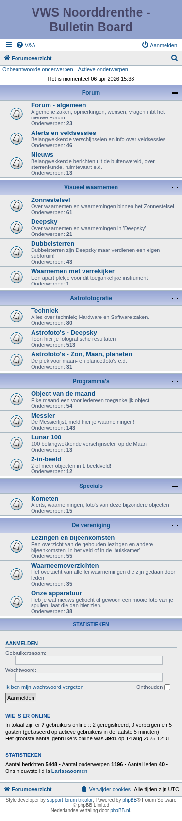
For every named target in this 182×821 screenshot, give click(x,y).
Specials (91, 486)
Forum (91, 92)
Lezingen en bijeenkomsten (73, 537)
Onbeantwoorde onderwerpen (37, 69)
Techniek (44, 310)
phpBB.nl (120, 810)
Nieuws (42, 154)
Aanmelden (21, 643)
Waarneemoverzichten (65, 565)
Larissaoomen (69, 771)
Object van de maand (63, 393)
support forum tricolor (70, 800)
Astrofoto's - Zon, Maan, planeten (81, 354)
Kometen (44, 498)
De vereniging (91, 525)
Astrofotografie (91, 298)
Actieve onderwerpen (103, 69)
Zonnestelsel (50, 199)
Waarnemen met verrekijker (73, 271)
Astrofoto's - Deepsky (64, 332)
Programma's (90, 381)
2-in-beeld (46, 459)
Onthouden (153, 687)
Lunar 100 (46, 437)
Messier (43, 415)
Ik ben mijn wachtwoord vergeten (44, 687)
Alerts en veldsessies (63, 132)
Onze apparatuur (56, 593)
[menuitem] (25, 45)
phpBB (129, 800)
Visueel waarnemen (91, 187)
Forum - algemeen (58, 105)
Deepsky (44, 221)
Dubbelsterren (52, 243)
